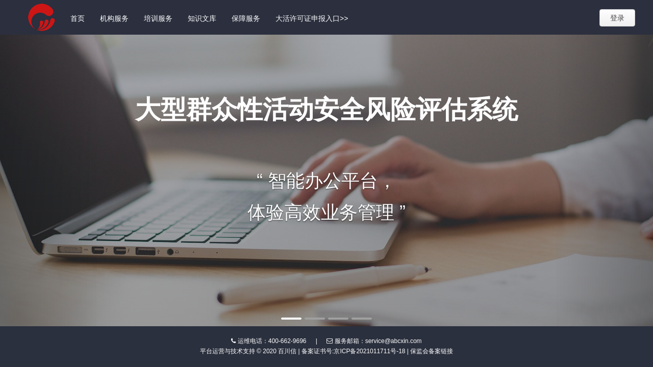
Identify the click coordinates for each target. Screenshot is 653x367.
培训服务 (158, 18)
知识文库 (202, 18)
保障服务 (246, 18)
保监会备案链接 (431, 351)
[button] (49, 180)
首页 (77, 18)
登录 (617, 18)
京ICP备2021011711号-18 (369, 351)
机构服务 (114, 18)
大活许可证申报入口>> (311, 18)
